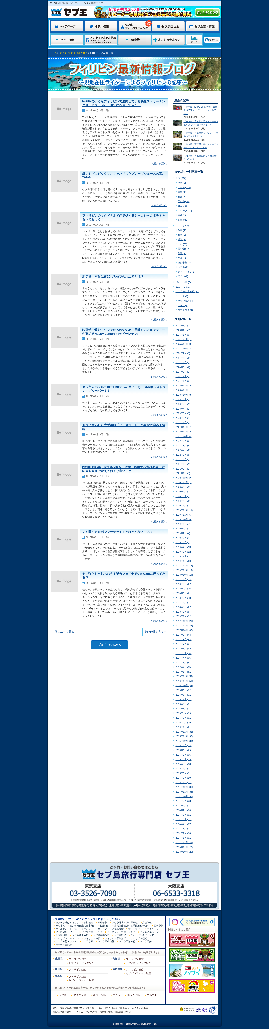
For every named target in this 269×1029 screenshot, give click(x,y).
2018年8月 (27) (184, 584)
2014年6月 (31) (184, 814)
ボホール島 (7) (183, 282)
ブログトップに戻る (109, 644)
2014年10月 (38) (184, 796)
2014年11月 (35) (184, 791)
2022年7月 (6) (183, 450)
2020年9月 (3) (183, 487)
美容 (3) (182, 215)
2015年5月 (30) (184, 764)
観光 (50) (182, 196)
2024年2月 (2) (183, 376)
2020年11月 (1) (184, 482)
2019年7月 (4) (183, 533)
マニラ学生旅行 (106, 941)
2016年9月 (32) (184, 690)
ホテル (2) (183, 267)
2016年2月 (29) (184, 722)
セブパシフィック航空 (81, 962)
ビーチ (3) (183, 296)
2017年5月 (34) (184, 653)
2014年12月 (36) (184, 787)
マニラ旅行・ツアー (66, 941)
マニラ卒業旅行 (127, 941)
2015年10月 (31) (184, 741)
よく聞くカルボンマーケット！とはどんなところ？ (117, 532)
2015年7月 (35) (184, 755)
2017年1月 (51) (184, 671)
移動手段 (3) (184, 262)
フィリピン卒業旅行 (115, 938)
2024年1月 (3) (183, 381)
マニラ (116, 995)
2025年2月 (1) (183, 330)
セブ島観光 (120, 935)
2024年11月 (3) (184, 344)
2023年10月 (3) (184, 394)
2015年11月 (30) (184, 736)
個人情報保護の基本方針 (82, 925)
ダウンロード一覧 (90, 928)
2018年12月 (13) (184, 565)
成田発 (59, 958)
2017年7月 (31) (184, 644)
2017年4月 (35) (184, 657)
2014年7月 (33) (184, 810)
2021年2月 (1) (183, 468)
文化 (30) (182, 244)
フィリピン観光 (139, 938)
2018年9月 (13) (184, 579)
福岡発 (59, 976)
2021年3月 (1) (183, 464)
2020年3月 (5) (183, 496)
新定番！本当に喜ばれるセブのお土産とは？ (113, 276)
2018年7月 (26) (184, 588)
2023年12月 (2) (184, 385)
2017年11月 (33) (184, 625)
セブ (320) (181, 178)
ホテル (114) (184, 187)
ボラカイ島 (133, 995)
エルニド (152, 995)
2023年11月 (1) (184, 390)
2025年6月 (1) (183, 325)
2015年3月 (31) (184, 773)
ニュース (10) (183, 286)
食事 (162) (183, 230)
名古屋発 (117, 969)
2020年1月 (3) (183, 505)
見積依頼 (147, 922)
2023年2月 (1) (183, 418)
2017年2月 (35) (184, 667)
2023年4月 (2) (183, 408)
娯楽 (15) (182, 239)
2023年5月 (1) (183, 404)
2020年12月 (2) (184, 478)
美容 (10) (182, 253)
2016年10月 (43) (184, 685)
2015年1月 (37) (184, 782)
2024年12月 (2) (184, 339)
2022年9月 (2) (183, 441)
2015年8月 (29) (184, 750)
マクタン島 (79, 995)
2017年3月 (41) (184, 662)
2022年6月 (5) (183, 454)
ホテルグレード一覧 (66, 928)
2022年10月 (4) (184, 436)
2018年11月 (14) (184, 570)
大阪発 (116, 958)
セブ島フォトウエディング (121, 932)
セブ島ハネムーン (149, 932)
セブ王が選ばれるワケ (67, 922)
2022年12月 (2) (184, 427)
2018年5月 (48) (184, 598)
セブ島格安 (61, 935)
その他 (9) (183, 276)
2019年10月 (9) (184, 519)
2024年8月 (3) (183, 358)
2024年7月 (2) (183, 362)
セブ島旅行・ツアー (66, 932)
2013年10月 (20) (184, 851)
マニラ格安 (87, 941)
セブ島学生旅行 (80, 935)
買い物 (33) (184, 248)
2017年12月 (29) (184, 621)
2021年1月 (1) (183, 473)
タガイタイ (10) (186, 310)
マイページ (153, 928)
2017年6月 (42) (184, 648)
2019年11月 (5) (184, 514)
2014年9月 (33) (184, 801)
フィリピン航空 (77, 959)
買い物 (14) (184, 201)
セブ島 (62, 995)
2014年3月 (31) (184, 828)
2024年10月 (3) (184, 348)
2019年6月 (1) (183, 538)
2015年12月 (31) (184, 731)
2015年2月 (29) (184, 777)
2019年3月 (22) (184, 551)
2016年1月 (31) (184, 727)
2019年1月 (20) (184, 561)
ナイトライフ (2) (186, 271)
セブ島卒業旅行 (101, 935)
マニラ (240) (182, 225)
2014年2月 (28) (184, 833)
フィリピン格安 (92, 938)
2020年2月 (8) (183, 501)
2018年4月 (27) (184, 602)
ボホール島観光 (64, 944)
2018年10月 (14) (184, 574)
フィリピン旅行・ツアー (143, 935)
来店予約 (60, 925)
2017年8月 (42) (184, 639)
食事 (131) (183, 192)
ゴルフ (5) (183, 205)
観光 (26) (182, 234)
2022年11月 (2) (184, 431)
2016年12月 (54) (184, 676)
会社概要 (88, 922)
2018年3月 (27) (184, 607)
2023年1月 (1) (183, 422)
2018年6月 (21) (184, 593)
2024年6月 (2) (183, 367)
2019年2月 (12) (184, 556)
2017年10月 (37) (184, 630)
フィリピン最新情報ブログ (73, 53)
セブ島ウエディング (91, 932)
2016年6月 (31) (184, 704)
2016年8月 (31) (184, 694)
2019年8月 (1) (183, 528)
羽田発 (59, 969)
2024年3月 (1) (183, 371)
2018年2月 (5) (183, 611)
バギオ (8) (183, 305)
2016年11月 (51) (184, 681)
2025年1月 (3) (183, 334)
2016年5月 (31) (184, 708)
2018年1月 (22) (184, 616)
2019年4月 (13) (184, 547)
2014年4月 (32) (184, 824)
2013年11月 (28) (184, 847)
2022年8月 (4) (183, 445)
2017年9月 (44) (184, 634)
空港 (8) (182, 182)
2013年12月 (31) (184, 842)
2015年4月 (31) (184, 768)
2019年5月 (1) (183, 542)
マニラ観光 (146, 941)
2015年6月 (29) (184, 759)
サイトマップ (135, 928)
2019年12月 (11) (184, 510)
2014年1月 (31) (184, 837)
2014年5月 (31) (184, 819)
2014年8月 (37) (184, 805)
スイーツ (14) (185, 210)
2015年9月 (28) (184, 745)
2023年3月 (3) (183, 413)
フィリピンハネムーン (67, 938)
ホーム (53, 53)
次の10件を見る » (155, 631)
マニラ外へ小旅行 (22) (187, 291)
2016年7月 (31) (184, 699)
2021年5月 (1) (183, 459)
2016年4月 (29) (184, 713)
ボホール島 (99, 995)
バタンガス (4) (185, 300)
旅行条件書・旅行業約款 (125, 922)
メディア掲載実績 (114, 928)
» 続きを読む (159, 163)
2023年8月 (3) (183, 399)
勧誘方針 (105, 925)
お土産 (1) (183, 219)
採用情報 (102, 922)
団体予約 (158, 925)
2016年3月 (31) (184, 717)
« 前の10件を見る (63, 631)
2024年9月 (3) (183, 353)
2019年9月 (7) (183, 524)
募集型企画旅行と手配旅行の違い (131, 925)
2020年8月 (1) (183, 491)
